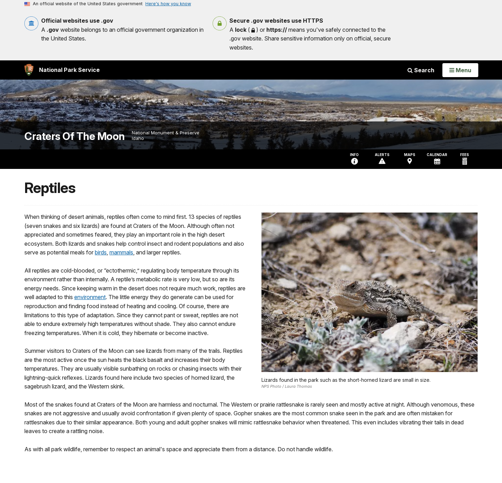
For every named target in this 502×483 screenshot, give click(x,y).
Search (421, 70)
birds (101, 252)
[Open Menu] (460, 70)
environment (90, 296)
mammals (121, 252)
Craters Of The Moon (74, 136)
